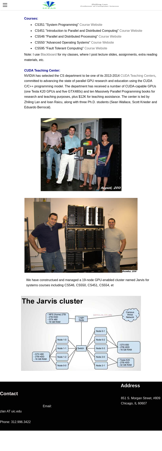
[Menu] (5, 5)
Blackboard (49, 54)
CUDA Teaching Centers (137, 75)
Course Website (91, 24)
